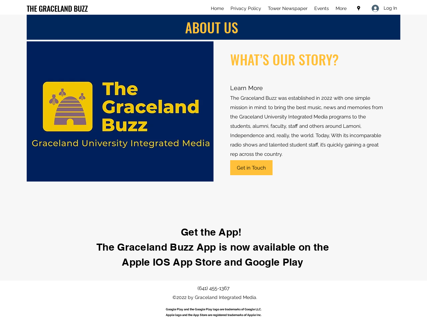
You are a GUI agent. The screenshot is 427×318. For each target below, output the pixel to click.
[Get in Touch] (251, 167)
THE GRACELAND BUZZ (57, 8)
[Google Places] (358, 8)
